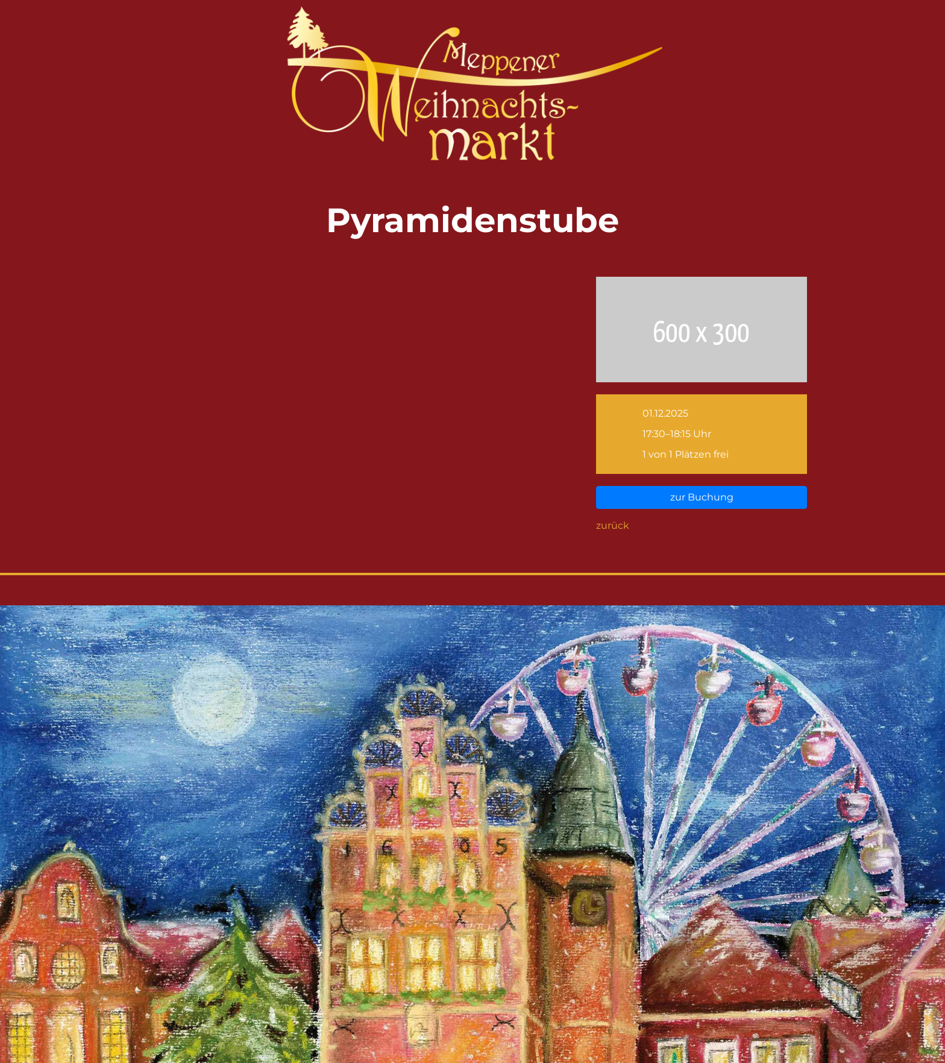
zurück (612, 525)
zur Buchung (701, 497)
